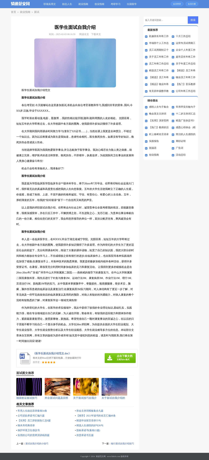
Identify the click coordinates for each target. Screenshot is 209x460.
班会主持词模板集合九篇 (90, 410)
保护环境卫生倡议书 (29, 430)
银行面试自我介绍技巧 (121, 443)
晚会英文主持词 (157, 113)
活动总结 (181, 154)
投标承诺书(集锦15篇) (89, 430)
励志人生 (68, 4)
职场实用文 (51, 4)
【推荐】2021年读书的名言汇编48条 (97, 415)
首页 (13, 12)
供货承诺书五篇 (85, 435)
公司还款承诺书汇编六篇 (32, 415)
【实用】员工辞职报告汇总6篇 (35, 420)
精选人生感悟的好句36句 (90, 425)
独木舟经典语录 (27, 425)
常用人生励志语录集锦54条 (33, 410)
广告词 (179, 148)
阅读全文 (84, 34)
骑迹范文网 (101, 456)
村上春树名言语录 (159, 134)
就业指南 (84, 4)
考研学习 (117, 4)
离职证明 (181, 141)
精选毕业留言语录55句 (89, 420)
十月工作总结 (183, 36)
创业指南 (101, 4)
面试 (33, 12)
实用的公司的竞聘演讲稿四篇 (35, 435)
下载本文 (96, 34)
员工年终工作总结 (159, 63)
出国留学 (133, 4)
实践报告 (154, 141)
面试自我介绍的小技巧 (37, 443)
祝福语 (152, 148)
